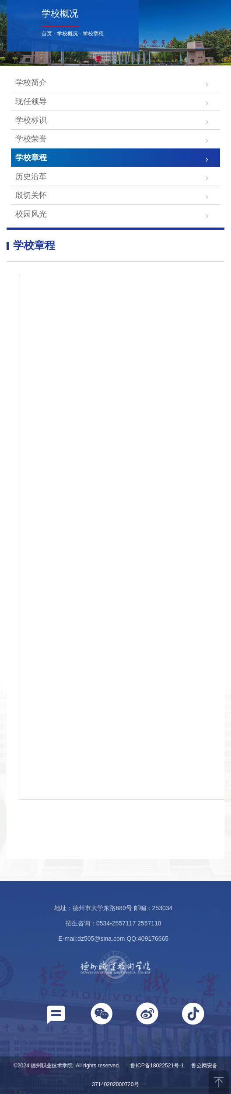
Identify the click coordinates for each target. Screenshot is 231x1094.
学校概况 (67, 34)
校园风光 (31, 214)
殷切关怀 (31, 195)
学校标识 (31, 120)
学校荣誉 (31, 139)
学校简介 (31, 82)
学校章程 (93, 34)
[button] (56, 1016)
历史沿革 (31, 176)
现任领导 (31, 101)
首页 (47, 34)
